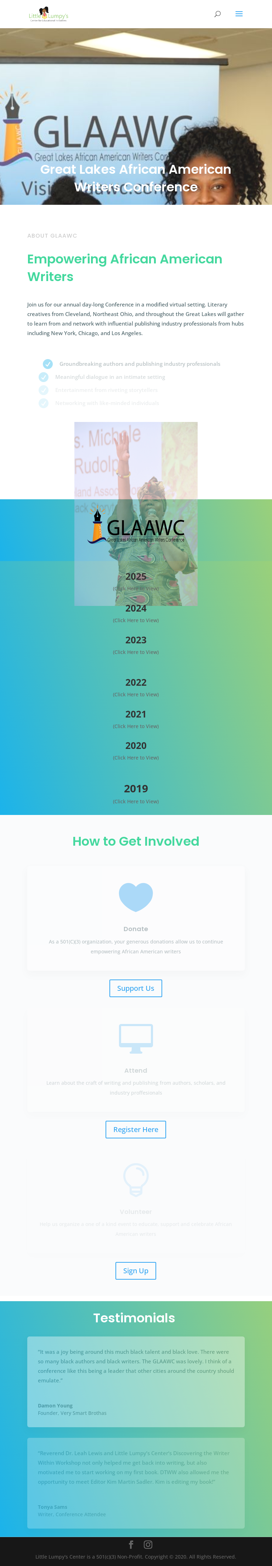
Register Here (135, 1129)
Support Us (135, 988)
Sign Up (135, 1270)
